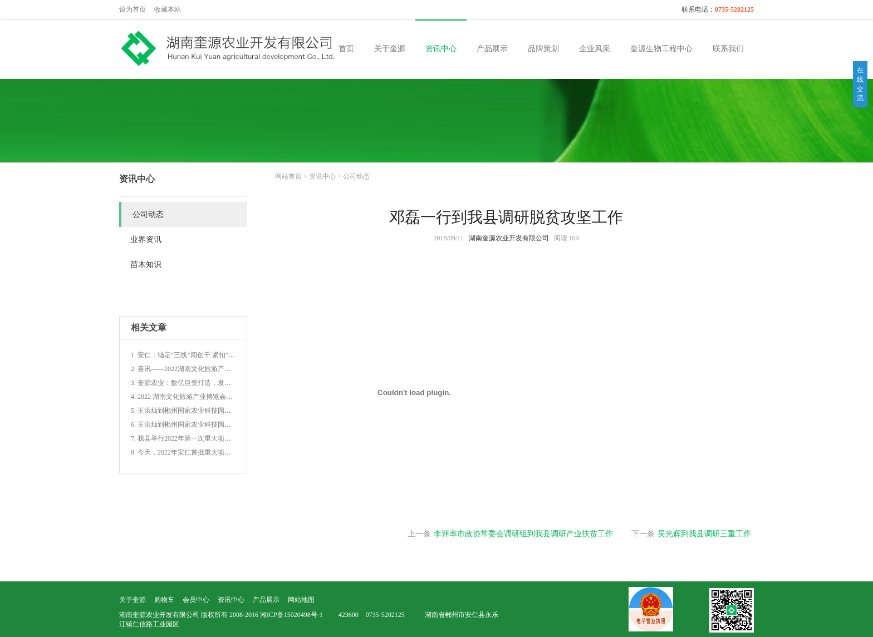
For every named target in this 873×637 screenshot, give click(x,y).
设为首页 (132, 9)
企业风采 (594, 49)
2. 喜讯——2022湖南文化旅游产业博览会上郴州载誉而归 (214, 369)
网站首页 (288, 176)
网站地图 (301, 600)
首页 (346, 49)
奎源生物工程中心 (661, 49)
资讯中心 (441, 49)
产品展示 (492, 49)
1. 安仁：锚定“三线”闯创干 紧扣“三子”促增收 (197, 355)
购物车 (164, 600)
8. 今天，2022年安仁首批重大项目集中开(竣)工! (201, 452)
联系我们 (728, 49)
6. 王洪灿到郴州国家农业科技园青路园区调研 (197, 424)
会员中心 (196, 600)
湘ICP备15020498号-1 (291, 615)
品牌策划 (543, 49)
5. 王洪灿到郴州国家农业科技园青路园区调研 (197, 410)
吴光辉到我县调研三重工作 (704, 534)
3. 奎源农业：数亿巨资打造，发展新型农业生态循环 (208, 383)
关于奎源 (389, 49)
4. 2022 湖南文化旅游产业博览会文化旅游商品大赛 (205, 397)
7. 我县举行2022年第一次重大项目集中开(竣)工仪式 (206, 438)
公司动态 (356, 176)
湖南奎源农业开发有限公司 (509, 238)
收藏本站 (167, 9)
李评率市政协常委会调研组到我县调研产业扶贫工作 (523, 534)
